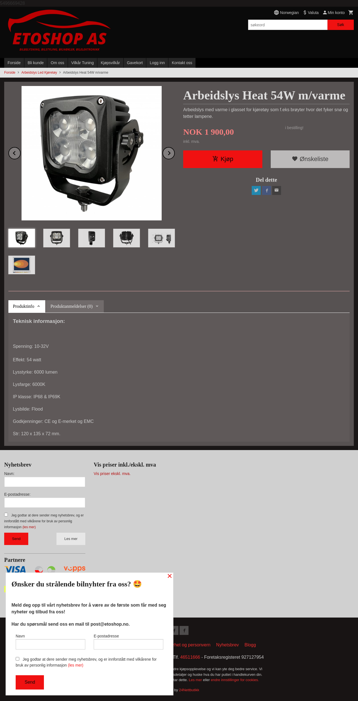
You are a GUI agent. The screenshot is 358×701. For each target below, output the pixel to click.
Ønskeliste (310, 158)
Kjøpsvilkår (110, 62)
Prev (20, 152)
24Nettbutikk (189, 690)
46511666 (190, 657)
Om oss (57, 62)
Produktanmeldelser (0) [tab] (71, 306)
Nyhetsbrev (227, 644)
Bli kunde (36, 62)
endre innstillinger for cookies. (235, 680)
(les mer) (29, 527)
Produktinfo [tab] (23, 306)
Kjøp (222, 158)
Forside (14, 62)
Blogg (250, 644)
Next (174, 152)
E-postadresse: (17, 494)
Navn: (9, 473)
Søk (340, 24)
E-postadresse (128, 641)
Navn (50, 641)
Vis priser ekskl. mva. (112, 473)
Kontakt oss (182, 62)
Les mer (70, 539)
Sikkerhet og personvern (186, 644)
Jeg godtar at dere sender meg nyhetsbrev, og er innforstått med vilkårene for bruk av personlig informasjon (44, 521)
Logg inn (157, 62)
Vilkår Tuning (82, 62)
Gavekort (135, 62)
